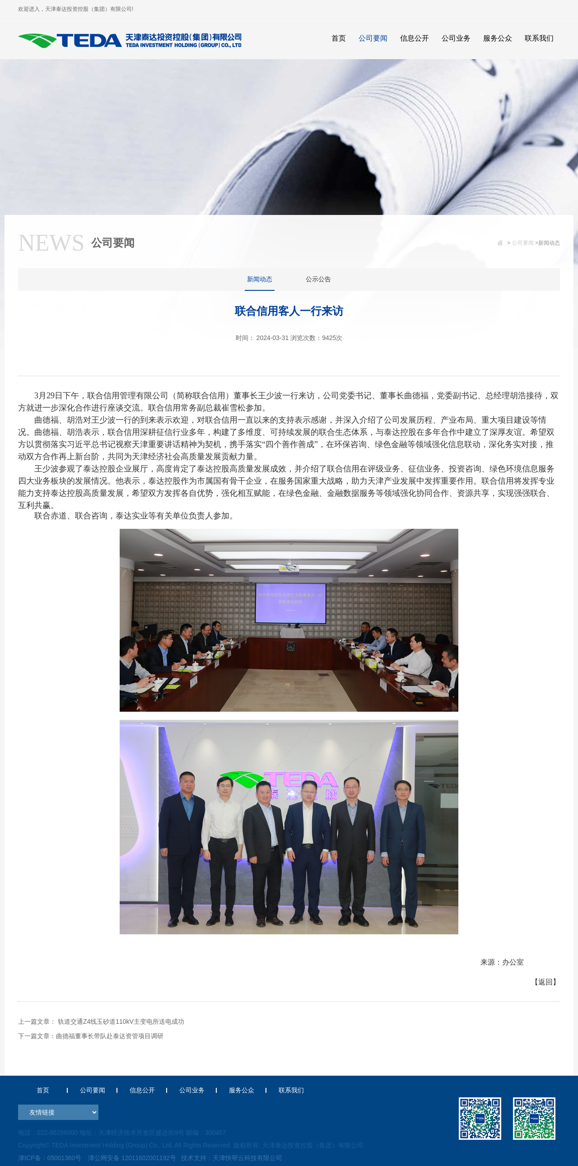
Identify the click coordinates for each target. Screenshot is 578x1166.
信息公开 (142, 1090)
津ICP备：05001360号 (50, 1157)
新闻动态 (259, 279)
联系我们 (291, 1090)
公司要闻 (523, 243)
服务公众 (241, 1090)
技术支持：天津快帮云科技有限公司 (233, 1157)
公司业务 (192, 1090)
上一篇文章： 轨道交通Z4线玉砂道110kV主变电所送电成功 (101, 1021)
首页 (43, 1090)
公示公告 (318, 279)
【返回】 (545, 982)
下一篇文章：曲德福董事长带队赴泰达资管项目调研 (90, 1036)
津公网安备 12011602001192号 (131, 1157)
